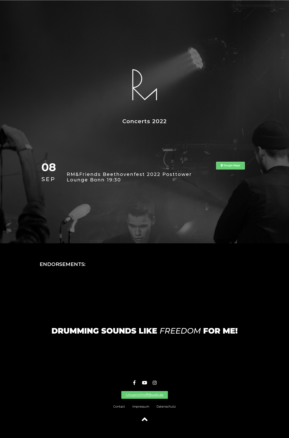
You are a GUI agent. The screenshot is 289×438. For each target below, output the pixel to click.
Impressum (140, 406)
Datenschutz (166, 406)
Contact (119, 406)
